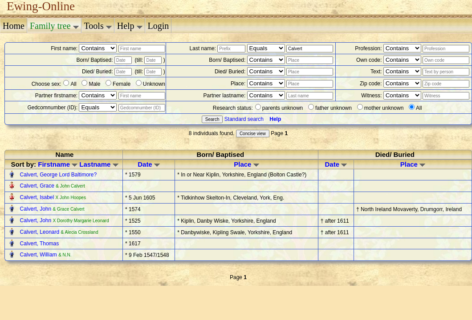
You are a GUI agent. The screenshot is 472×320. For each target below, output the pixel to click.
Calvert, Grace (38, 186)
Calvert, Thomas (39, 243)
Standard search (244, 119)
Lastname (98, 164)
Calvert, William (39, 255)
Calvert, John (36, 209)
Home (13, 26)
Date (149, 164)
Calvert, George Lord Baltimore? (58, 175)
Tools (98, 26)
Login (158, 26)
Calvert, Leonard (40, 232)
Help (129, 26)
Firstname (57, 164)
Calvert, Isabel (37, 197)
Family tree (54, 26)
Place (246, 164)
